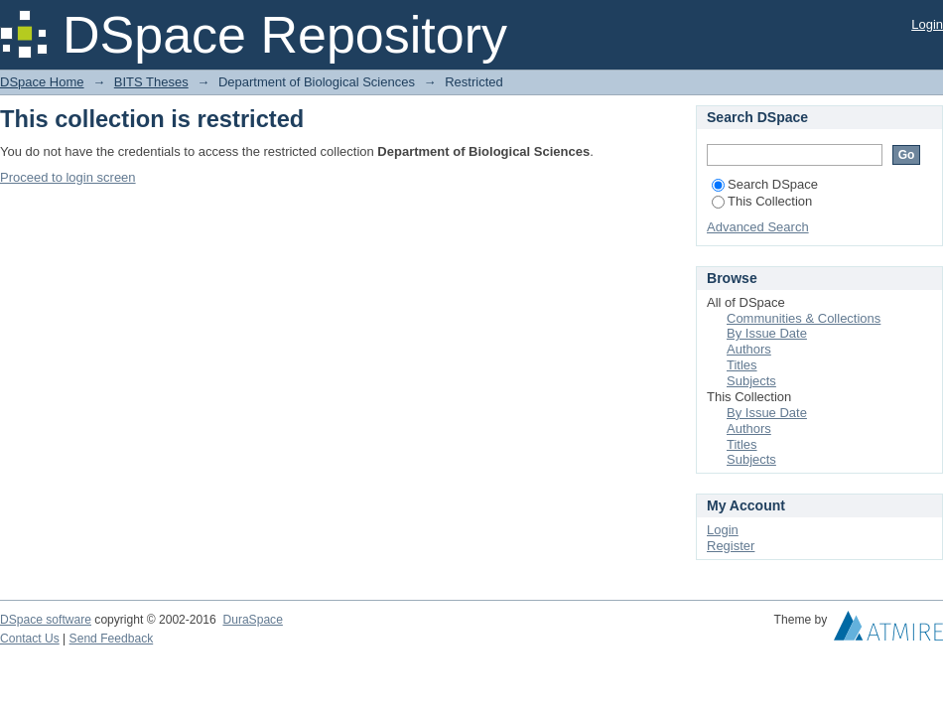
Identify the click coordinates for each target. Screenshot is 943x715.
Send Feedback (111, 638)
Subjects (751, 380)
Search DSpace (765, 184)
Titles (742, 365)
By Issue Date (767, 333)
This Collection (762, 201)
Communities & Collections (803, 318)
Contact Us (30, 638)
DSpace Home (42, 81)
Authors (749, 349)
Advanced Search (758, 226)
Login (927, 24)
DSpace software (45, 620)
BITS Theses (151, 81)
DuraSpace (252, 620)
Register (730, 545)
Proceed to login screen (68, 177)
